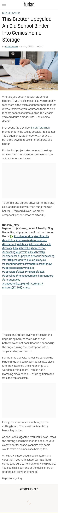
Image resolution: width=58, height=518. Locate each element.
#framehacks (45, 276)
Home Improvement (11, 13)
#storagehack (38, 240)
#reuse (31, 260)
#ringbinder (21, 236)
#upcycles (24, 256)
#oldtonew (45, 264)
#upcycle (45, 244)
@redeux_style (11, 225)
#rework (7, 248)
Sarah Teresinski (40, 128)
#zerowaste (22, 240)
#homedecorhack (26, 276)
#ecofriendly (41, 236)
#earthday (8, 240)
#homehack (9, 244)
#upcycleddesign (12, 268)
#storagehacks (11, 279)
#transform (32, 264)
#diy (30, 236)
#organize (20, 260)
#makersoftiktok (35, 272)
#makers (28, 268)
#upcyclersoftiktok (13, 272)
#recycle (41, 260)
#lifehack (22, 244)
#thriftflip (24, 248)
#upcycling (8, 252)
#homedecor (38, 248)
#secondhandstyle (13, 264)
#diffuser (34, 244)
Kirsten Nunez (11, 47)
